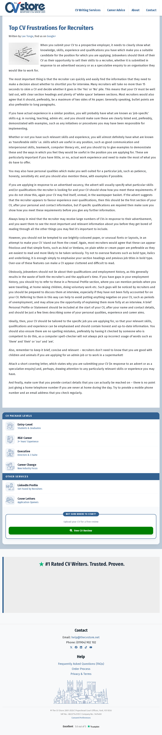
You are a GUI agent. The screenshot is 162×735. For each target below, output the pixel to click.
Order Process (81, 669)
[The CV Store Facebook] (76, 647)
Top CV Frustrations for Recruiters (51, 27)
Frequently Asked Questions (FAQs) (81, 664)
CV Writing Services (88, 10)
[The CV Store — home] (25, 7)
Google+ (51, 36)
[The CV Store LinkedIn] (81, 647)
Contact (151, 10)
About (136, 10)
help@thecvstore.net (85, 637)
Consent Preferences (81, 718)
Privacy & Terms (81, 674)
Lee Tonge (27, 36)
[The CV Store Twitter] (71, 647)
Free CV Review (81, 530)
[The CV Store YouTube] (91, 647)
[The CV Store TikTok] (86, 647)
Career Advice (116, 10)
